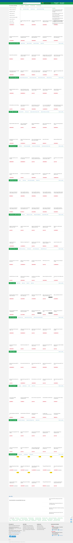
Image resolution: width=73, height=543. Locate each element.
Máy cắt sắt (44, 519)
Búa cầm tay (24, 385)
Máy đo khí (42, 43)
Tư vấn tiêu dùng (32, 5)
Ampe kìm (23, 214)
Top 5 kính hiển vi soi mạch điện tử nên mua (17, 500)
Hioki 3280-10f (50, 520)
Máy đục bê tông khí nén (30, 420)
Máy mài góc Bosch (25, 519)
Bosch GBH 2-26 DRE (56, 520)
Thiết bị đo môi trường (12, 7)
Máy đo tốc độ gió (36, 43)
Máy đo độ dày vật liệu (41, 77)
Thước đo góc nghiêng (31, 180)
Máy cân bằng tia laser (33, 77)
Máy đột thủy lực (33, 520)
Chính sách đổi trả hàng (40, 529)
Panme (20, 180)
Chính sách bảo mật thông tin (41, 528)
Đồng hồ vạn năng (29, 214)
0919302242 (60, 535)
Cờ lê (29, 385)
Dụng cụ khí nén (13, 420)
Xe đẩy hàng (26, 454)
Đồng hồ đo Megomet (37, 214)
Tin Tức (53, 8)
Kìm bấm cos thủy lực (22, 248)
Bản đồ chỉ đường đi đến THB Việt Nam (29, 529)
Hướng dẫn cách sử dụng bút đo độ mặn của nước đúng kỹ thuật (56, 504)
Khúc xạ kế (27, 111)
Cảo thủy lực (29, 248)
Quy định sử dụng (39, 525)
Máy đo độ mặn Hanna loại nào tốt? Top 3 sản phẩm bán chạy (56, 513)
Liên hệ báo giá (38, 5)
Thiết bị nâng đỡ (13, 454)
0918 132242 (62, 3)
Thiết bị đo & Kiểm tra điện (13, 17)
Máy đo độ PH (21, 111)
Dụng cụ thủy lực (12, 19)
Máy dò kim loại (13, 317)
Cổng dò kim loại (20, 317)
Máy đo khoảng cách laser (24, 77)
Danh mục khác (61, 43)
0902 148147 (56, 3)
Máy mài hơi (37, 420)
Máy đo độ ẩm (23, 43)
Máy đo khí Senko (15, 520)
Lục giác (19, 385)
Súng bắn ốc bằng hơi (21, 420)
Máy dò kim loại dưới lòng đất (38, 317)
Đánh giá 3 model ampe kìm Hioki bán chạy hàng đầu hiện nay (56, 508)
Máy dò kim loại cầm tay (28, 317)
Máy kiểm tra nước (12, 11)
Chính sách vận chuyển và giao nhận (28, 528)
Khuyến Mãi (26, 5)
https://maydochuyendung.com (16, 532)
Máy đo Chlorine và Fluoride (45, 111)
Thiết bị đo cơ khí (12, 15)
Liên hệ (24, 530)
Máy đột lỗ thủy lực (44, 248)
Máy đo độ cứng (49, 77)
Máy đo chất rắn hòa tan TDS (34, 111)
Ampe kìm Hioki (21, 520)
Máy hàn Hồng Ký (50, 519)
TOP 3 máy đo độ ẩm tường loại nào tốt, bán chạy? (55, 499)
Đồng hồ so (38, 180)
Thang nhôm (20, 454)
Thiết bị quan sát (11, 13)
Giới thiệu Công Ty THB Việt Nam (28, 525)
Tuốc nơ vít (33, 385)
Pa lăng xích (31, 454)
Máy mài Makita (31, 519)
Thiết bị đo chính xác (12, 9)
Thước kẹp (24, 180)
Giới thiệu (22, 5)
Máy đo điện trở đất (45, 214)
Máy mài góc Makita (38, 519)
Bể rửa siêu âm (13, 351)
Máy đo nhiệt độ (29, 43)
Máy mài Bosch (18, 519)
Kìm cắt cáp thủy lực (36, 248)
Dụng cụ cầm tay (13, 385)
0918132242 (54, 535)
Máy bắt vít (13, 519)
